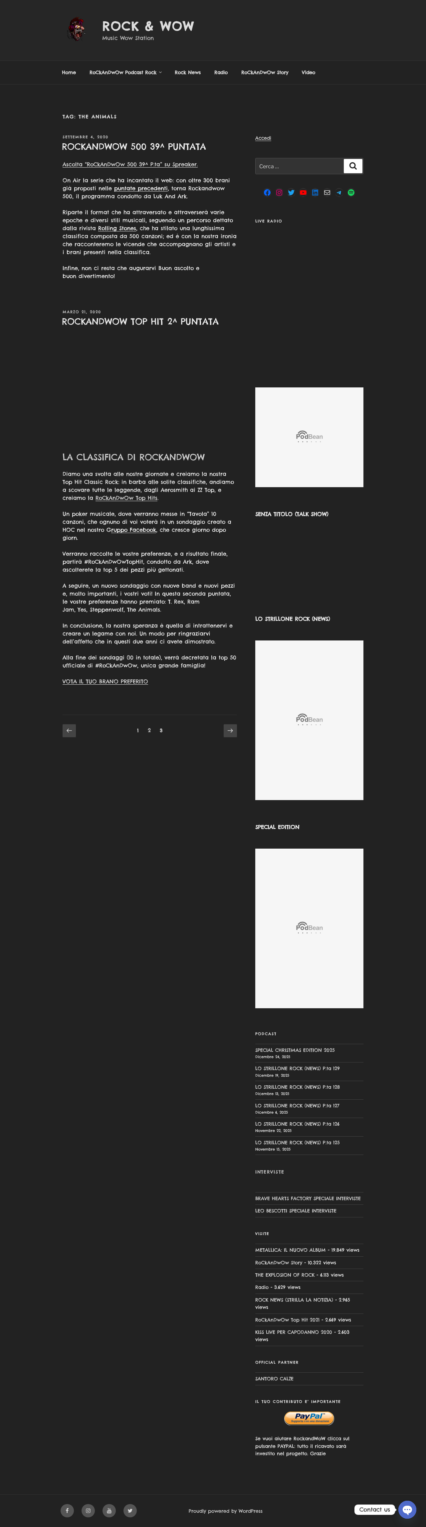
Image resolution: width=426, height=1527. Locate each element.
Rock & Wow (148, 26)
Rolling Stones (117, 228)
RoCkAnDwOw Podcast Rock (126, 72)
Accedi (263, 138)
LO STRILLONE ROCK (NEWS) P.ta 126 (297, 1124)
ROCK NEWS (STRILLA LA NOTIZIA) (294, 1300)
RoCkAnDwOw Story (264, 72)
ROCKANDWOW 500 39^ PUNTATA (134, 146)
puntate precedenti (141, 188)
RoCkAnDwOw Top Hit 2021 (287, 1320)
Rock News (188, 72)
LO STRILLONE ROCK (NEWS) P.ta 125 (297, 1143)
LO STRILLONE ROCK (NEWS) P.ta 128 (297, 1087)
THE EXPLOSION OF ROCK (285, 1275)
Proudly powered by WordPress (226, 1511)
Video (308, 72)
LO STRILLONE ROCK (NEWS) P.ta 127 (297, 1106)
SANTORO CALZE (274, 1379)
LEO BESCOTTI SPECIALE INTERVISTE (295, 1211)
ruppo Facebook (133, 529)
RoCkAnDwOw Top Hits (126, 497)
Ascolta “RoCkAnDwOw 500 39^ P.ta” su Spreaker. (130, 164)
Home (69, 72)
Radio (221, 72)
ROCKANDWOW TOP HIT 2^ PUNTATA (140, 321)
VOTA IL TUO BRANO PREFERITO (105, 681)
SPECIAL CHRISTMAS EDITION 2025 (295, 1050)
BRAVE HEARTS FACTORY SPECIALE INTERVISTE (308, 1198)
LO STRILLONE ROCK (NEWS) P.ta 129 (297, 1068)
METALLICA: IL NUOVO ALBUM (290, 1250)
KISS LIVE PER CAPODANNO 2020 (293, 1332)
